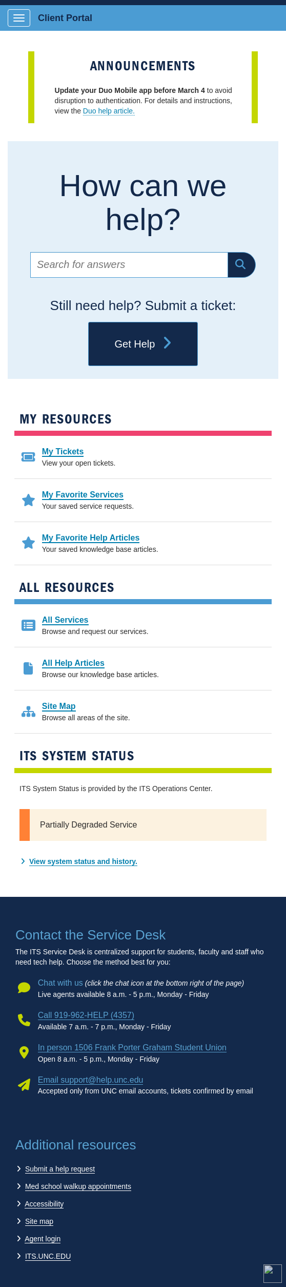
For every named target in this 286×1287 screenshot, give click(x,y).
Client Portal (65, 18)
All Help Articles (73, 663)
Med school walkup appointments (78, 1186)
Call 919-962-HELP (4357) (86, 1015)
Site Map (59, 706)
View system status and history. (83, 861)
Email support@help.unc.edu (91, 1079)
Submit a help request (60, 1169)
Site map (39, 1221)
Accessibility (44, 1204)
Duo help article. (109, 111)
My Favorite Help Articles (91, 537)
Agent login (42, 1239)
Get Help (142, 344)
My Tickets (63, 451)
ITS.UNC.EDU (48, 1256)
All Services (65, 620)
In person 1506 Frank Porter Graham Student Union (132, 1047)
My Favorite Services (83, 494)
